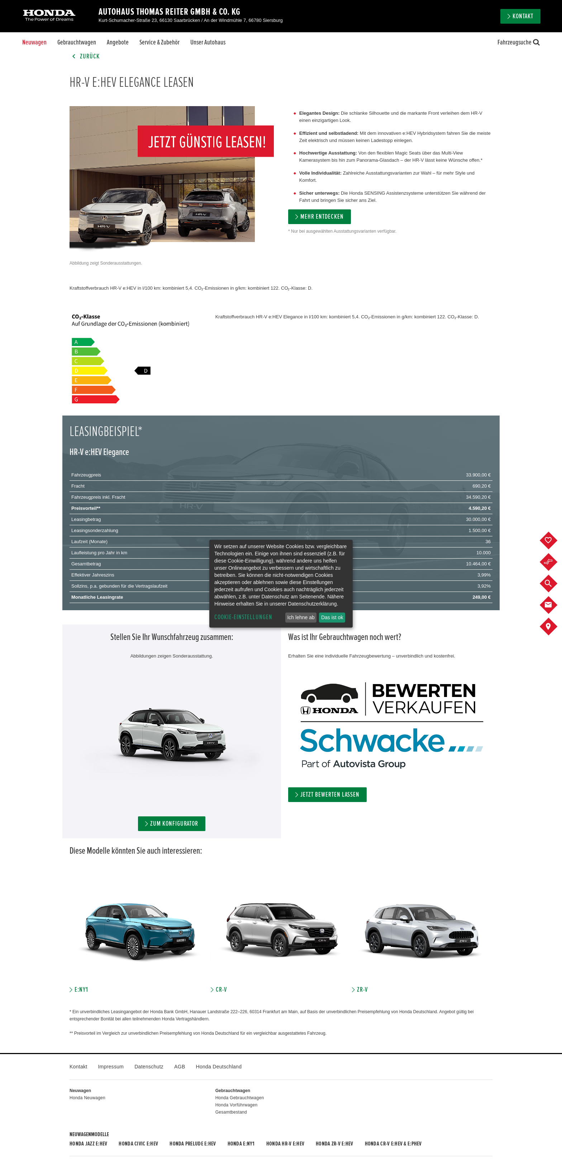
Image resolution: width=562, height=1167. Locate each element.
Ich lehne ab (300, 617)
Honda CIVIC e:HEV (138, 1144)
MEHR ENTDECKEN (321, 216)
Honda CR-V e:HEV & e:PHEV (393, 1144)
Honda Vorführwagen (236, 1104)
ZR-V (362, 989)
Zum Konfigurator (174, 823)
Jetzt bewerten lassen (329, 794)
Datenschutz (148, 1066)
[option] (140, 937)
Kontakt (523, 16)
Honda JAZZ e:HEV (88, 1144)
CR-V (221, 989)
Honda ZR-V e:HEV (334, 1144)
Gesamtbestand (231, 1112)
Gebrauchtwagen (76, 42)
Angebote (118, 42)
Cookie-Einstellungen (243, 617)
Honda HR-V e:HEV (285, 1144)
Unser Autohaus (207, 42)
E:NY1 (81, 989)
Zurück (85, 56)
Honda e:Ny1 (241, 1144)
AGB (179, 1066)
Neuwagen (34, 42)
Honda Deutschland (219, 1066)
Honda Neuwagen (87, 1097)
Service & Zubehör (159, 42)
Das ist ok (332, 617)
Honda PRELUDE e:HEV (193, 1144)
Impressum (111, 1066)
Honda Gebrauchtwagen (239, 1097)
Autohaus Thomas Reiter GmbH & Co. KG (169, 11)
